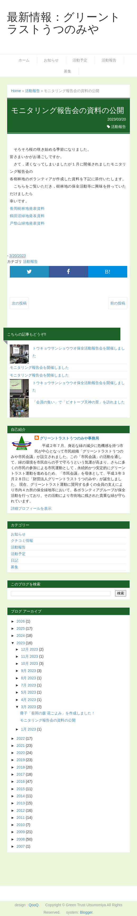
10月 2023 (30, 663)
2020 (21, 753)
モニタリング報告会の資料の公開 (47, 720)
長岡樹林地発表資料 (27, 208)
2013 (21, 803)
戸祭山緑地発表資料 (27, 223)
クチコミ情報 (22, 540)
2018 (21, 767)
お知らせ (51, 60)
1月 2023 (29, 729)
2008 (21, 839)
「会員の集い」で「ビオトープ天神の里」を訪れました (78, 402)
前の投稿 (117, 303)
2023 (21, 643)
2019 (21, 760)
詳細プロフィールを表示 (31, 508)
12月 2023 (30, 649)
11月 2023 (30, 656)
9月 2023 (29, 671)
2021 (21, 745)
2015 (21, 789)
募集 (67, 71)
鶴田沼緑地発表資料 (27, 216)
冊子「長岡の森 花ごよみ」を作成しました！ (57, 713)
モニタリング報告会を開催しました (39, 367)
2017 (21, 774)
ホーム (24, 60)
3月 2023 (29, 707)
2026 (21, 621)
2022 (21, 738)
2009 (21, 832)
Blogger (86, 912)
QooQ (33, 905)
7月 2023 (29, 685)
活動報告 (109, 60)
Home (16, 91)
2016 (21, 781)
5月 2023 (29, 692)
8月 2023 (29, 678)
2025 (21, 628)
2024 (21, 635)
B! (107, 272)
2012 (21, 810)
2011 (21, 817)
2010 (21, 825)
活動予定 (80, 60)
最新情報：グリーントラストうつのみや (64, 23)
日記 (14, 560)
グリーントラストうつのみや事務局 (69, 438)
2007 (21, 846)
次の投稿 (19, 303)
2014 (21, 796)
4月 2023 (29, 700)
